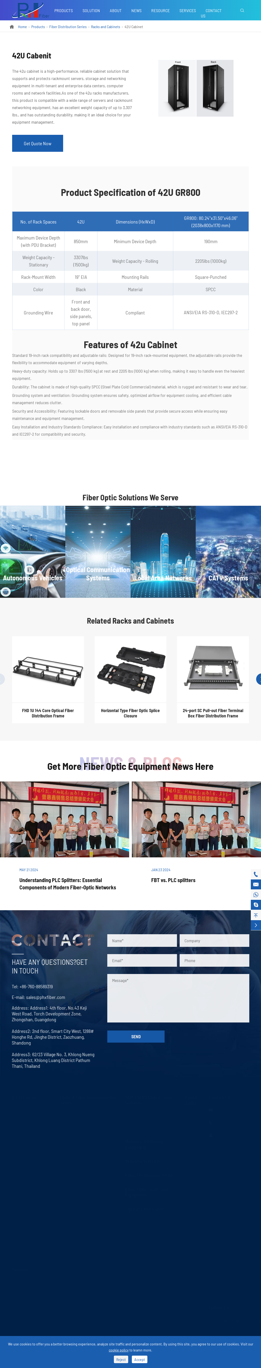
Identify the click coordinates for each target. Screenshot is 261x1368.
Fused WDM (22, 1154)
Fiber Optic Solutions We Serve (130, 501)
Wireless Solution (142, 1160)
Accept (139, 1359)
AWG (16, 1145)
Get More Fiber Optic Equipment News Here (130, 766)
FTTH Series (24, 1097)
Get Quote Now (37, 143)
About (116, 10)
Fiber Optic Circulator (29, 1223)
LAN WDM (21, 1163)
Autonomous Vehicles (29, 1280)
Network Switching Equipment (144, 1143)
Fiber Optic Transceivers (79, 1169)
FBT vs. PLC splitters (173, 880)
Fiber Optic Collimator (30, 1204)
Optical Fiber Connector (79, 1123)
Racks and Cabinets (105, 26)
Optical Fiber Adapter (77, 1132)
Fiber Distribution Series (68, 26)
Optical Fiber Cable (144, 1208)
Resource (160, 10)
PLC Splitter (22, 1108)
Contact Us (211, 13)
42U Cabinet (134, 26)
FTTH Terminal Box (28, 1182)
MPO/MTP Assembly (142, 1123)
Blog (189, 1123)
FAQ (189, 1145)
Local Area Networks (28, 1303)
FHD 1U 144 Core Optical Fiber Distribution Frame (48, 717)
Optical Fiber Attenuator (79, 1141)
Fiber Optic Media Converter (82, 1160)
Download (193, 1164)
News (136, 10)
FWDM (18, 1241)
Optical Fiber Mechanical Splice (32, 1193)
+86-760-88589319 (32, 986)
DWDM (18, 1136)
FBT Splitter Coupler (28, 1117)
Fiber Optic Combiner (29, 1232)
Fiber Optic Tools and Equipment (146, 1191)
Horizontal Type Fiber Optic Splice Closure (130, 717)
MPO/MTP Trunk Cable (144, 1113)
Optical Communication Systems (31, 1291)
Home (22, 26)
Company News (193, 1134)
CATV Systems (24, 1312)
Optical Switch (23, 1250)
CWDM (18, 1126)
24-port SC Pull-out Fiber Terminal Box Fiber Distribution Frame (213, 717)
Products (63, 10)
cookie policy (119, 1350)
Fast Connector (24, 1172)
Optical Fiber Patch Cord (79, 1113)
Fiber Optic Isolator (27, 1214)
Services (187, 10)
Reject (121, 1359)
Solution (91, 10)
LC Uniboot (69, 1150)
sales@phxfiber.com (41, 997)
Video (190, 1155)
